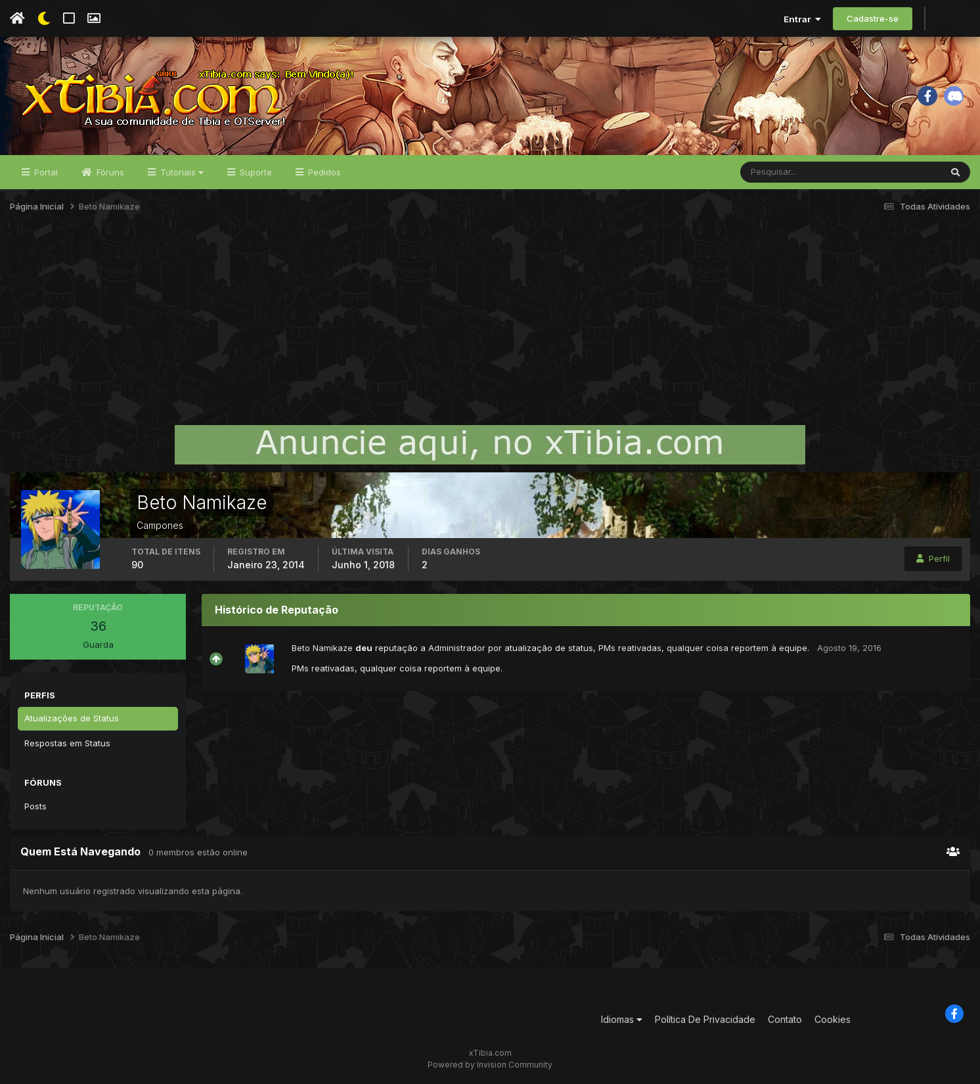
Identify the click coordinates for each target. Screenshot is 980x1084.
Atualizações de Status (71, 718)
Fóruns (109, 172)
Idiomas (621, 1019)
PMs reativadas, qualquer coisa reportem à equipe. (703, 648)
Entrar (802, 19)
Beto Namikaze (322, 648)
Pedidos (323, 172)
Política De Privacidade (705, 1019)
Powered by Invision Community (490, 1065)
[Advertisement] (490, 325)
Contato (785, 1019)
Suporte (254, 172)
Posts (35, 806)
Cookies (832, 1019)
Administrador (456, 648)
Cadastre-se (873, 18)
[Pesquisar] (783, 172)
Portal (45, 172)
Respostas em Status (67, 743)
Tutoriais (181, 172)
